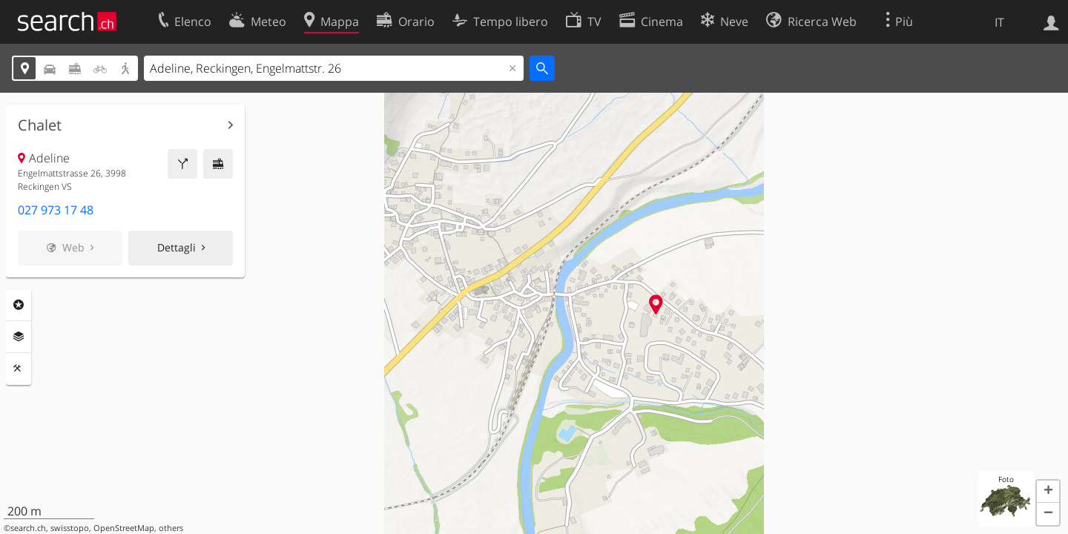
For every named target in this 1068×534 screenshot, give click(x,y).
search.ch (28, 528)
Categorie (18, 304)
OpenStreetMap (123, 528)
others (171, 528)
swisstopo (69, 528)
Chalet (40, 125)
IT (999, 22)
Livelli (18, 336)
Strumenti (18, 368)
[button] (1048, 492)
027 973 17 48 (55, 210)
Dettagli (176, 247)
